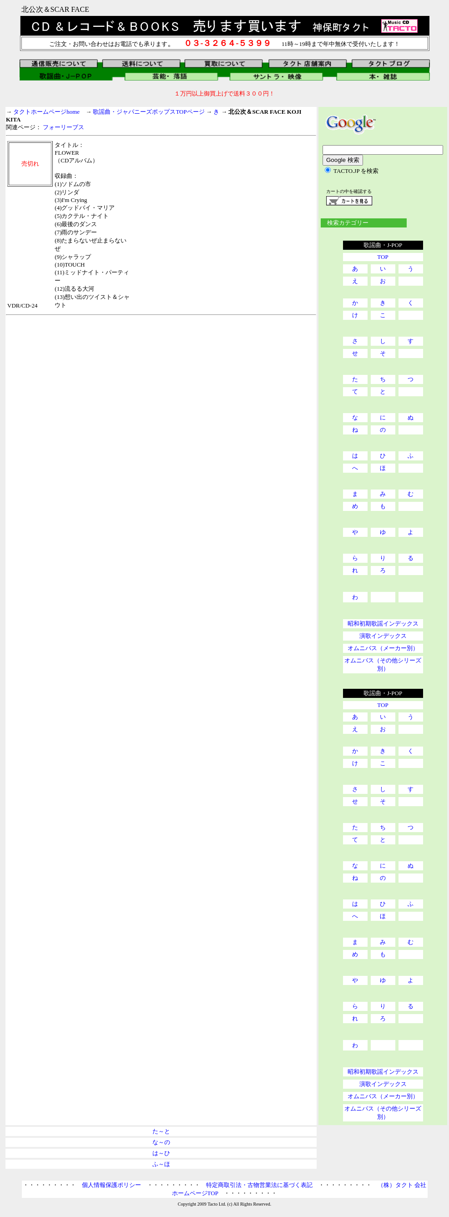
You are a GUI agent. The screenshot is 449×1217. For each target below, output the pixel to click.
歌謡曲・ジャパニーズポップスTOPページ (148, 111)
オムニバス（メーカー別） (383, 648)
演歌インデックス (383, 635)
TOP (382, 256)
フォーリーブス (63, 127)
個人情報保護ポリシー (111, 1185)
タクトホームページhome (46, 111)
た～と (161, 1131)
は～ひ (161, 1153)
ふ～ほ (161, 1164)
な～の (161, 1142)
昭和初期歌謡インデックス (383, 623)
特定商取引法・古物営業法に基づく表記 (259, 1185)
